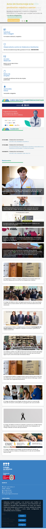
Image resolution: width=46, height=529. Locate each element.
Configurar (22, 525)
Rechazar (22, 520)
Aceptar (22, 516)
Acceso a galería (13, 20)
